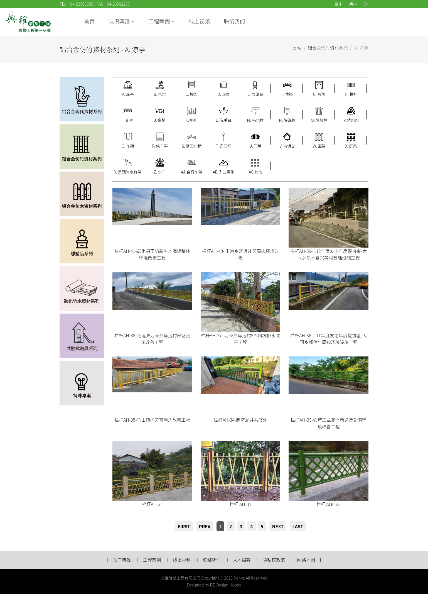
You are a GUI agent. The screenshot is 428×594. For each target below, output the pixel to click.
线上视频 (322, 21)
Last (297, 526)
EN (365, 4)
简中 (353, 4)
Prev (204, 526)
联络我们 (357, 21)
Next (278, 526)
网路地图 (306, 559)
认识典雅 (242, 21)
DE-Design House (225, 585)
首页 (213, 21)
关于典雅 (122, 559)
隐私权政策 (274, 559)
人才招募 (242, 559)
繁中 (338, 4)
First (184, 526)
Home (295, 47)
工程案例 (283, 21)
